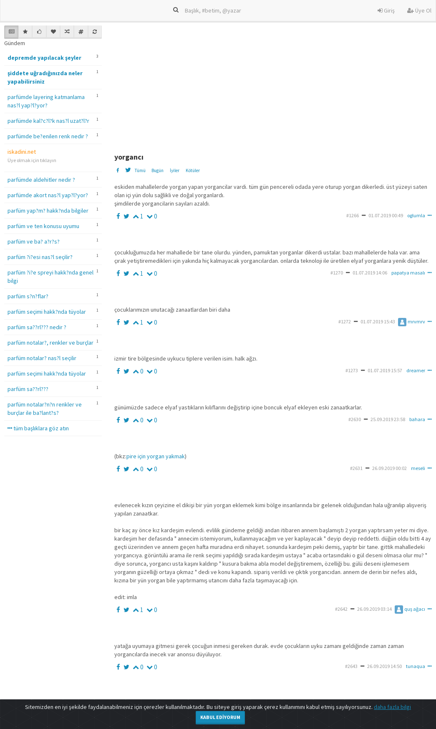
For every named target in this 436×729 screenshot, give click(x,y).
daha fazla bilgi (392, 707)
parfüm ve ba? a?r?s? (34, 241)
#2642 (341, 609)
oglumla (416, 215)
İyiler (174, 170)
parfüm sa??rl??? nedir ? (37, 327)
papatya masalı (408, 272)
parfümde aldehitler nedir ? (41, 179)
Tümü (140, 170)
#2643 (351, 666)
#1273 (351, 370)
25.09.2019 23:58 (387, 419)
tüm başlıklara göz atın (38, 428)
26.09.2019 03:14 (374, 609)
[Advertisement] (274, 83)
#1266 (352, 215)
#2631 (356, 468)
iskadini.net (22, 151)
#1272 (344, 321)
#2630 (354, 419)
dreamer (415, 370)
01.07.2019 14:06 (370, 272)
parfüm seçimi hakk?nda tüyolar (47, 311)
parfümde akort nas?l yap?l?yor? (48, 195)
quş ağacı (410, 609)
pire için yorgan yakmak (155, 456)
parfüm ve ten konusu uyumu (43, 226)
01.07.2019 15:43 (377, 321)
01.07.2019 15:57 (385, 370)
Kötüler (193, 170)
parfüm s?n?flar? (28, 296)
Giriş (386, 10)
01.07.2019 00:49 (385, 215)
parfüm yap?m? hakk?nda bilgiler (48, 210)
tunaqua (415, 666)
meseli (418, 468)
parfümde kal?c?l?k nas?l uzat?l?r (48, 120)
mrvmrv (411, 321)
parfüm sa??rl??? (28, 389)
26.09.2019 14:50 (384, 666)
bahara (417, 419)
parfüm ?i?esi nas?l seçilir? (40, 257)
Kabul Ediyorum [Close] (220, 717)
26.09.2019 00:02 (389, 468)
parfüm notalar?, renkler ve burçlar (50, 342)
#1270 (336, 272)
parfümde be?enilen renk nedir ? (48, 136)
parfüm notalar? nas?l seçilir (42, 358)
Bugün (157, 170)
